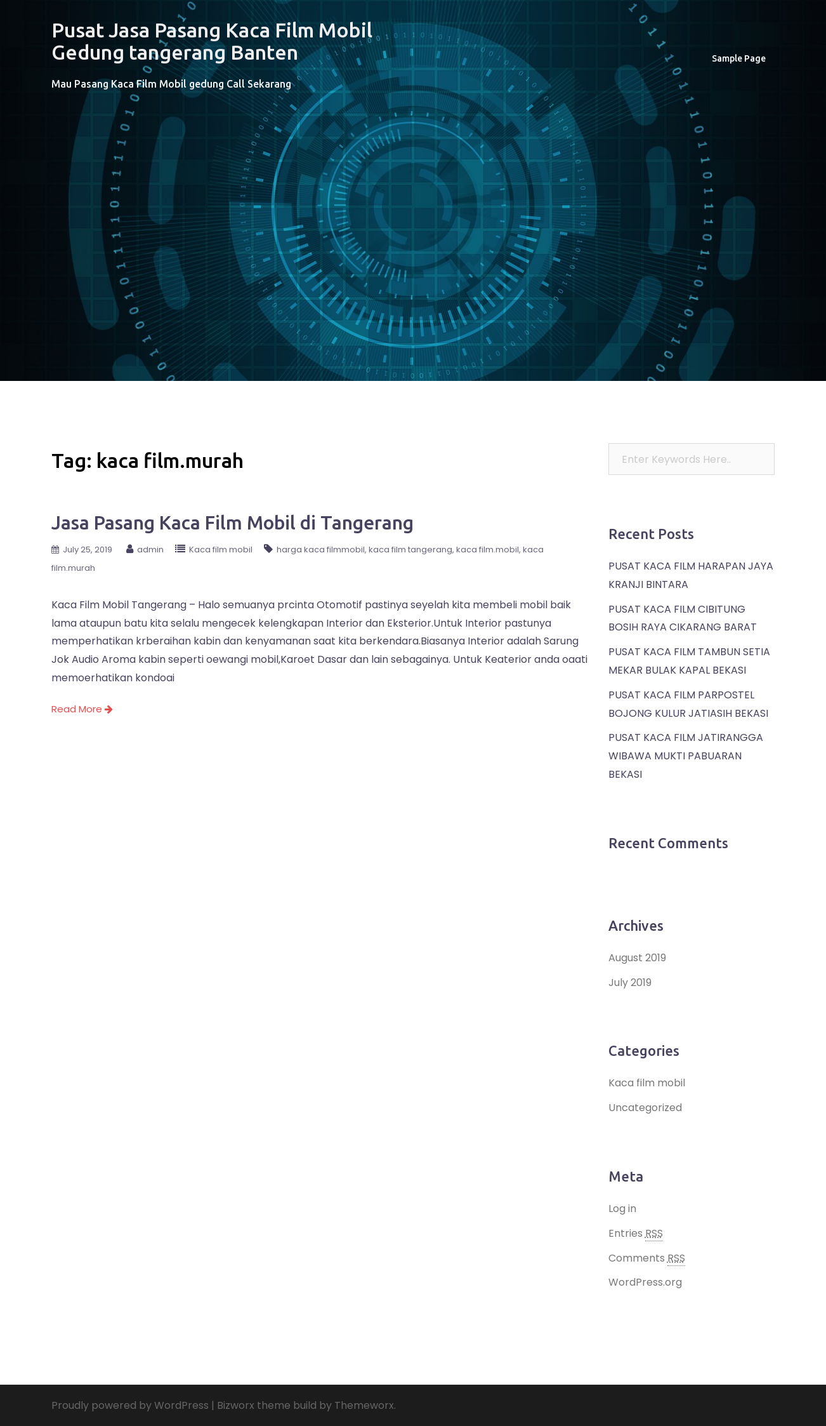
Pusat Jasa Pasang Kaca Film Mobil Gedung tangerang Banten (211, 40)
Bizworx (235, 1405)
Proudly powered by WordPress (130, 1405)
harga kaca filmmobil (321, 549)
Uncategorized (645, 1107)
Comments (646, 1258)
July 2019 (630, 982)
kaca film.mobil (487, 549)
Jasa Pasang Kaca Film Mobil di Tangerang (232, 522)
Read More (82, 709)
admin (150, 549)
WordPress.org (645, 1282)
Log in (622, 1208)
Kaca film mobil (220, 549)
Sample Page (739, 58)
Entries (635, 1233)
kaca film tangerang (410, 549)
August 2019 (637, 957)
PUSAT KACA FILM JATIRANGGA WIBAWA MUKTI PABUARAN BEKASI (685, 756)
